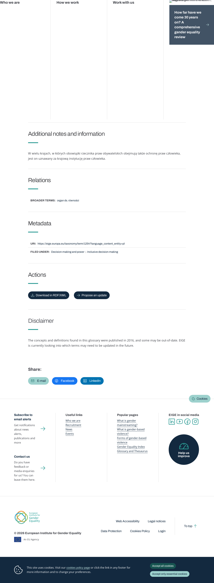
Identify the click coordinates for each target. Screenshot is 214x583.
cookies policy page (78, 567)
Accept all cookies (163, 565)
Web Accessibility (127, 521)
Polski (44, 54)
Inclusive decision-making (102, 251)
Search (207, 10)
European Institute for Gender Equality (18, 10)
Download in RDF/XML (51, 295)
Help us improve (184, 454)
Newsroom (47, 10)
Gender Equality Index (145, 10)
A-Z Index (94, 31)
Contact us (22, 456)
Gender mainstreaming (98, 10)
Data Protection (111, 531)
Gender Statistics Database (170, 10)
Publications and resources (71, 10)
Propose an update (94, 295)
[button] (38, 381)
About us (192, 10)
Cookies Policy (140, 531)
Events (70, 434)
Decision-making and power (67, 251)
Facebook (187, 422)
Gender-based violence (121, 10)
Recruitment (73, 425)
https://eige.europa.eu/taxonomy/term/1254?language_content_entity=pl (81, 243)
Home (21, 31)
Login (162, 531)
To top (188, 526)
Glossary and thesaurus (72, 31)
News (69, 429)
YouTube (180, 422)
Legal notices (157, 521)
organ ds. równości (68, 200)
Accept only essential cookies (169, 573)
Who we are (73, 420)
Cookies (202, 398)
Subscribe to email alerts (23, 417)
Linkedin (172, 422)
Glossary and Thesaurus (132, 451)
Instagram (195, 422)
